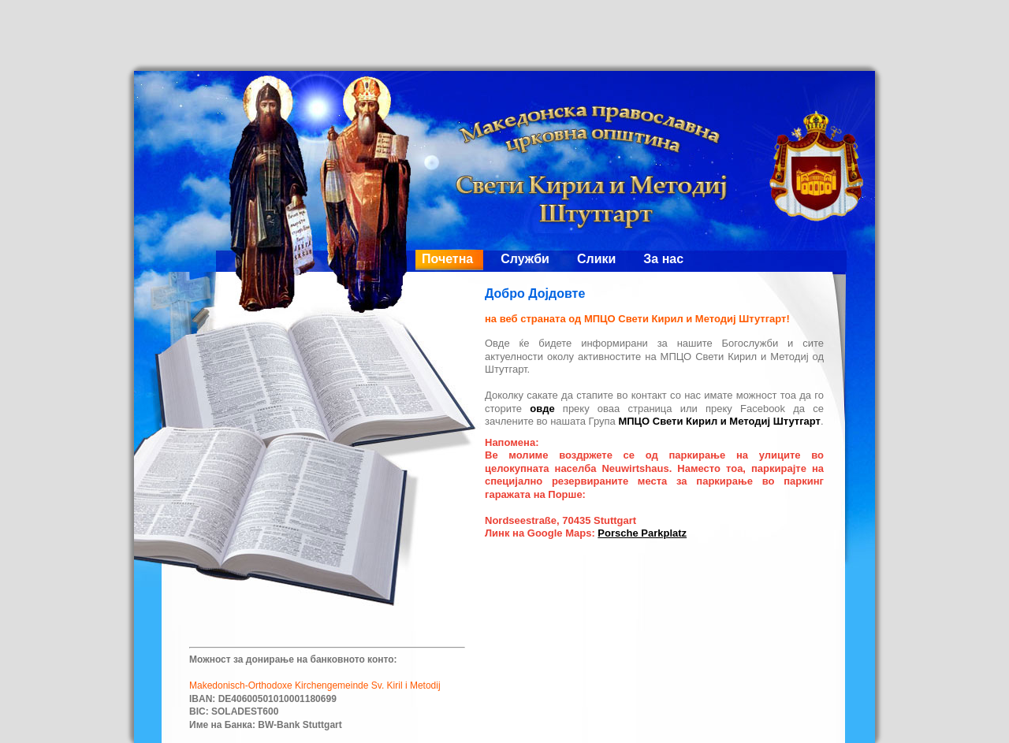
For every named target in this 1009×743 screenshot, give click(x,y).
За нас (663, 259)
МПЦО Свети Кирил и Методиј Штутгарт (719, 421)
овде (542, 408)
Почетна (447, 259)
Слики (596, 259)
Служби (525, 259)
